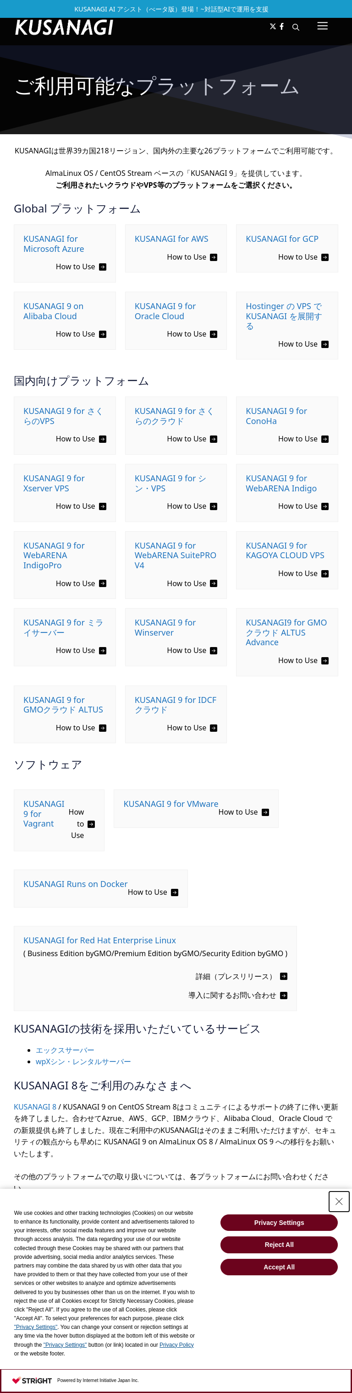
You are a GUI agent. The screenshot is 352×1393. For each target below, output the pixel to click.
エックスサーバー (65, 1050)
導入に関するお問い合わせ (232, 995)
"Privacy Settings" (36, 1327)
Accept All (279, 1267)
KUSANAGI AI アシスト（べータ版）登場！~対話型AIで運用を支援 (171, 9)
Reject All (279, 1244)
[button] (296, 27)
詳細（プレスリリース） (236, 976)
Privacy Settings (279, 1222)
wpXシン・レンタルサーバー (83, 1061)
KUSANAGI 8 (35, 1107)
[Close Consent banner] (339, 1202)
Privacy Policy (177, 1345)
